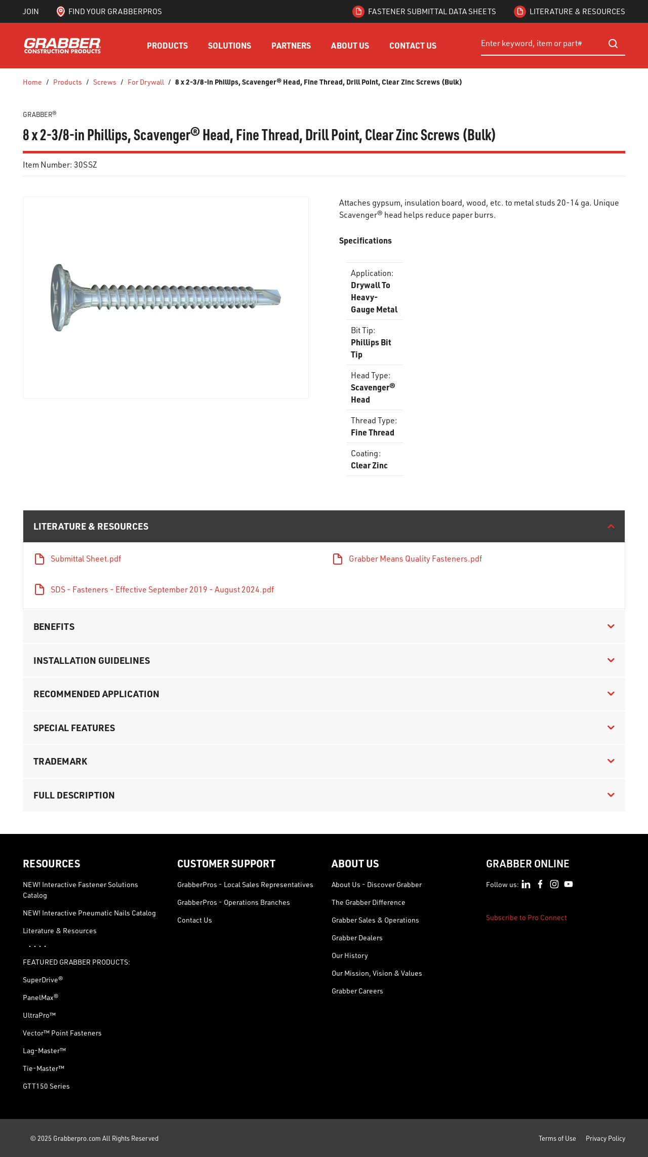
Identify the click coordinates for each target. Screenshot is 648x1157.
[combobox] (553, 43)
